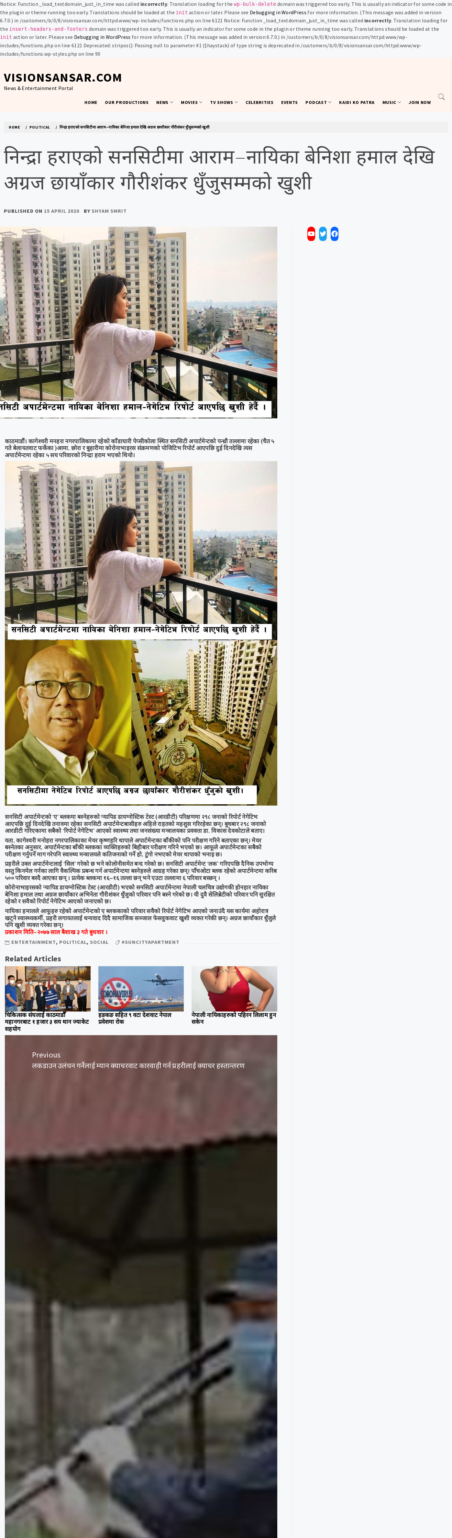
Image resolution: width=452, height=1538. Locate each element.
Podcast (318, 102)
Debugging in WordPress (278, 12)
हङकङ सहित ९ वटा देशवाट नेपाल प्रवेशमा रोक (134, 1018)
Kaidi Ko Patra (357, 102)
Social (99, 942)
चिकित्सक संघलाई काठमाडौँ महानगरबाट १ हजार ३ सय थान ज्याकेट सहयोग (47, 1022)
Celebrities (260, 102)
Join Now (420, 102)
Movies (192, 102)
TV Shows (224, 102)
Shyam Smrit (109, 211)
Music (391, 102)
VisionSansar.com (63, 77)
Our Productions (127, 102)
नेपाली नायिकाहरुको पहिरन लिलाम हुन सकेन (234, 1018)
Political (73, 942)
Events (289, 102)
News (164, 102)
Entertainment (33, 942)
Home (90, 102)
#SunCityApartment (151, 942)
